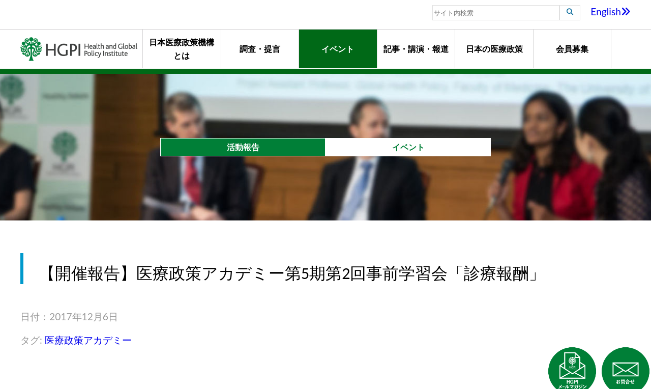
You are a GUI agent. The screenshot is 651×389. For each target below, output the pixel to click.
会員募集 (572, 48)
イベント (337, 48)
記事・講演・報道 (416, 48)
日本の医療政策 (494, 48)
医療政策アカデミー (88, 340)
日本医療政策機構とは (181, 48)
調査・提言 (260, 48)
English (610, 11)
